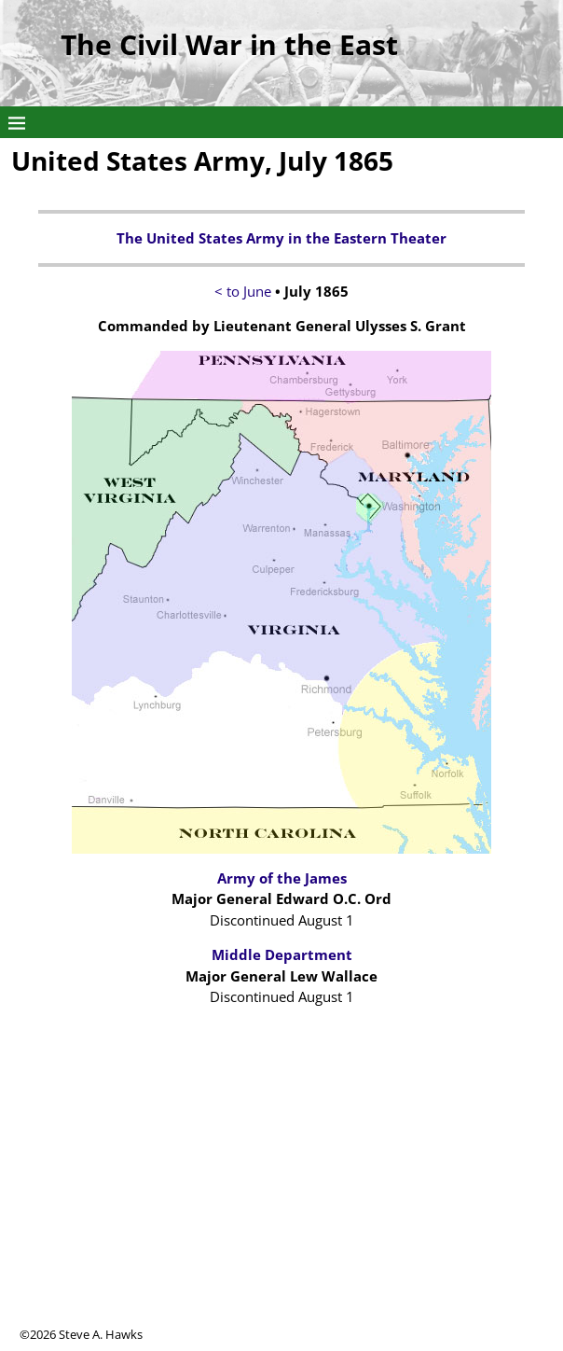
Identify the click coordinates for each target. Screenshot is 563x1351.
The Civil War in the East (229, 44)
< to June (242, 291)
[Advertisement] (281, 1195)
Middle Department (282, 954)
